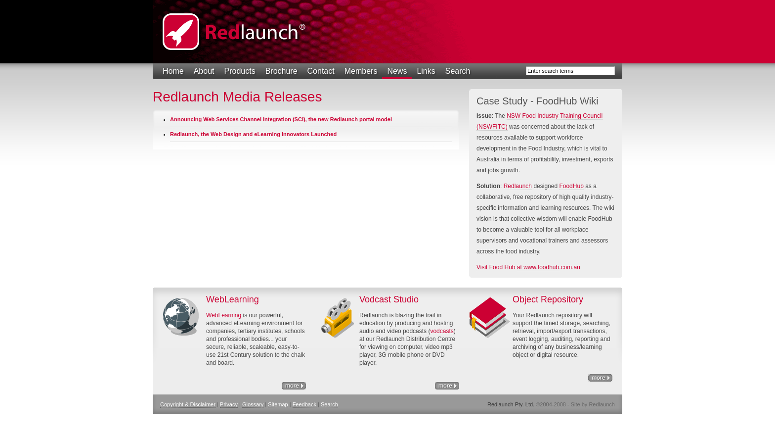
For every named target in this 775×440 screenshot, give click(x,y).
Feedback (304, 404)
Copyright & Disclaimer (187, 404)
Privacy (229, 404)
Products (240, 71)
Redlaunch (518, 186)
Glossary (252, 404)
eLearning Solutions (294, 386)
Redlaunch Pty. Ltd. (234, 31)
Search (458, 71)
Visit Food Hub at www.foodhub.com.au (528, 267)
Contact (321, 71)
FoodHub (571, 186)
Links (426, 71)
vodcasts (441, 331)
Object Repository (600, 378)
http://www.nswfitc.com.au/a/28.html (447, 386)
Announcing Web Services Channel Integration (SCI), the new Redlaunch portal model (281, 119)
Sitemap (278, 404)
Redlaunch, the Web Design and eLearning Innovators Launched (253, 134)
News (397, 71)
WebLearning (223, 315)
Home (173, 71)
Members (361, 71)
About (204, 71)
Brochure (281, 71)
